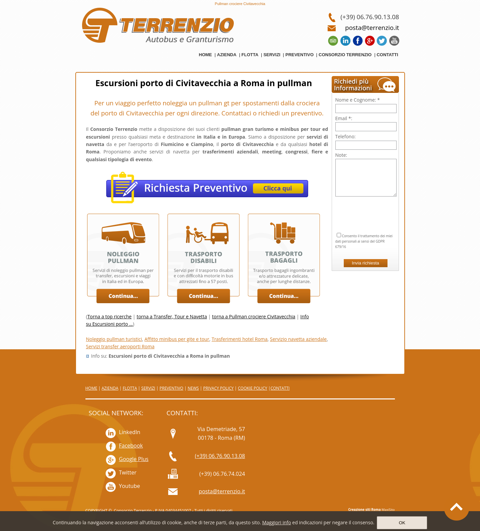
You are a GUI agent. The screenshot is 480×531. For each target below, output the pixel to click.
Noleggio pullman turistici (114, 339)
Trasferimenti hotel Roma (239, 339)
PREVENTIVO (171, 388)
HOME (91, 388)
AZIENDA (110, 388)
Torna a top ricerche (109, 316)
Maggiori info (276, 522)
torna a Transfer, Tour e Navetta (172, 316)
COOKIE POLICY (252, 388)
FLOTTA (130, 388)
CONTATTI (280, 388)
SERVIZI (148, 388)
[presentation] (366, 206)
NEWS (193, 388)
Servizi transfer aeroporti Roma (120, 346)
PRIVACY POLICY (218, 388)
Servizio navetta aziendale (298, 339)
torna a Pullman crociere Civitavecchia (253, 316)
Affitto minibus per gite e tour (176, 339)
